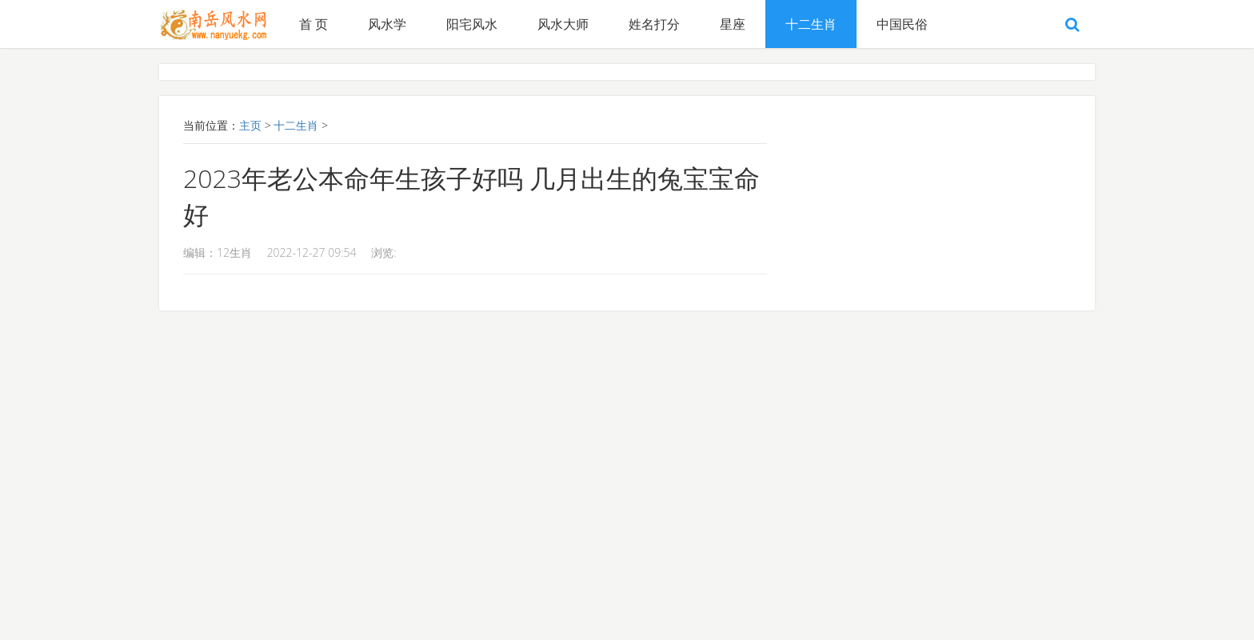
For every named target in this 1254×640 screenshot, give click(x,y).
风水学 (387, 24)
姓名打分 (654, 24)
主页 (250, 125)
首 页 (313, 24)
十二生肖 (811, 24)
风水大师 (563, 24)
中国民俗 (902, 24)
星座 (732, 24)
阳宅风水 (471, 24)
